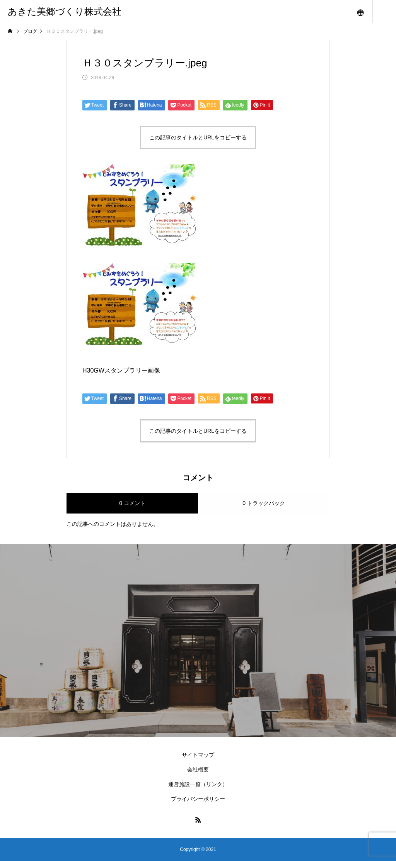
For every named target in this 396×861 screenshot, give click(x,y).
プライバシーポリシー (198, 799)
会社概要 (198, 769)
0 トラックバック (263, 503)
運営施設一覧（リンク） (198, 784)
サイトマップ (198, 755)
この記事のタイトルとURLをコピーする (198, 137)
